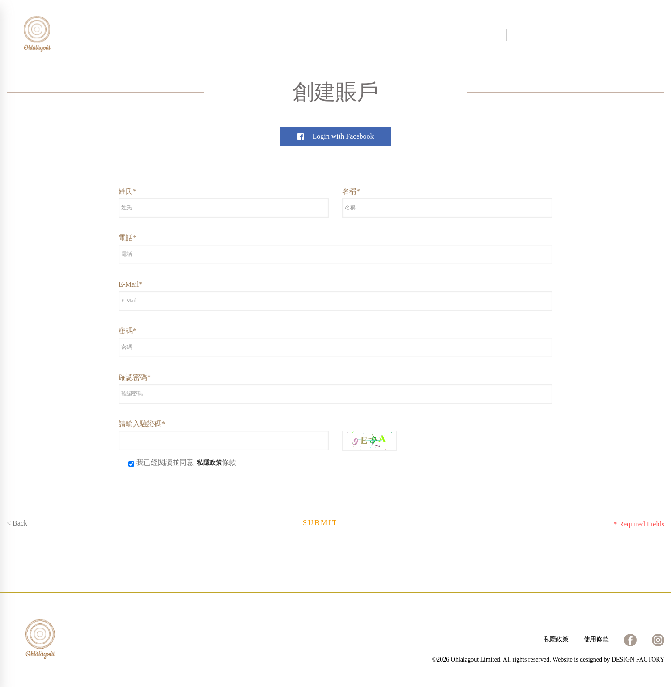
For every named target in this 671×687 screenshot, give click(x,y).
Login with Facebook (335, 136)
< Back (17, 523)
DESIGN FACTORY (638, 659)
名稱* (351, 191)
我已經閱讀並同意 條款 (182, 462)
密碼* (127, 331)
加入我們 (415, 34)
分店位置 (331, 34)
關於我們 (247, 34)
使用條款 (596, 639)
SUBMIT (320, 522)
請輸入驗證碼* (142, 424)
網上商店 (289, 34)
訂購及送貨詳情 (468, 34)
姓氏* (127, 191)
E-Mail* (130, 284)
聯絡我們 (373, 34)
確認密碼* (135, 377)
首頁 (212, 34)
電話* (127, 238)
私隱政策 (556, 639)
